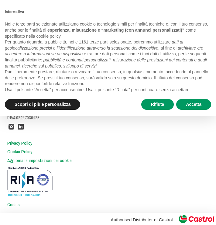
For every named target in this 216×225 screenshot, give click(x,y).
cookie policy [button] (48, 36)
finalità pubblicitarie (23, 59)
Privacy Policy (19, 143)
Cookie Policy (19, 151)
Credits (13, 204)
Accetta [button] (193, 104)
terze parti (99, 42)
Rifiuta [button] (157, 104)
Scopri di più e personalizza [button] (42, 104)
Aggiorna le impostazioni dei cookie (39, 160)
